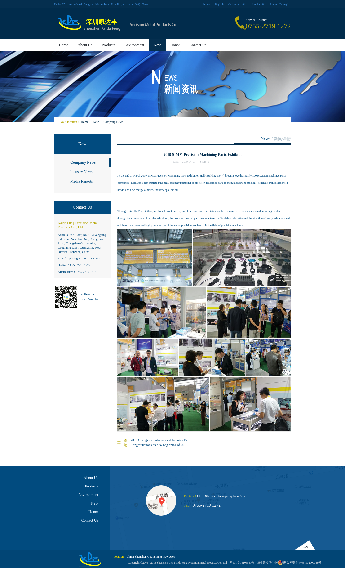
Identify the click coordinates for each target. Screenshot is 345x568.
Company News (113, 122)
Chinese (206, 4)
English (219, 4)
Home (63, 45)
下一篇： (152, 445)
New (96, 122)
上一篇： (152, 440)
